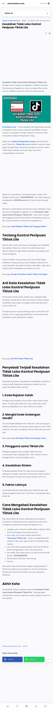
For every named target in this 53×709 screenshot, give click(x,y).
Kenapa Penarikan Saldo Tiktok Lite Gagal (29, 274)
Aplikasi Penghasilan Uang (22, 141)
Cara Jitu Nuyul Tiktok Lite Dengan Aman (28, 438)
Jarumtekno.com (15, 3)
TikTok (25, 646)
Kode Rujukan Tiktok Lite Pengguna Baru (28, 226)
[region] (26, 59)
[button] (3, 3)
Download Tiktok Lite (17, 538)
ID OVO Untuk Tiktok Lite (22, 358)
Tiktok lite (20, 144)
